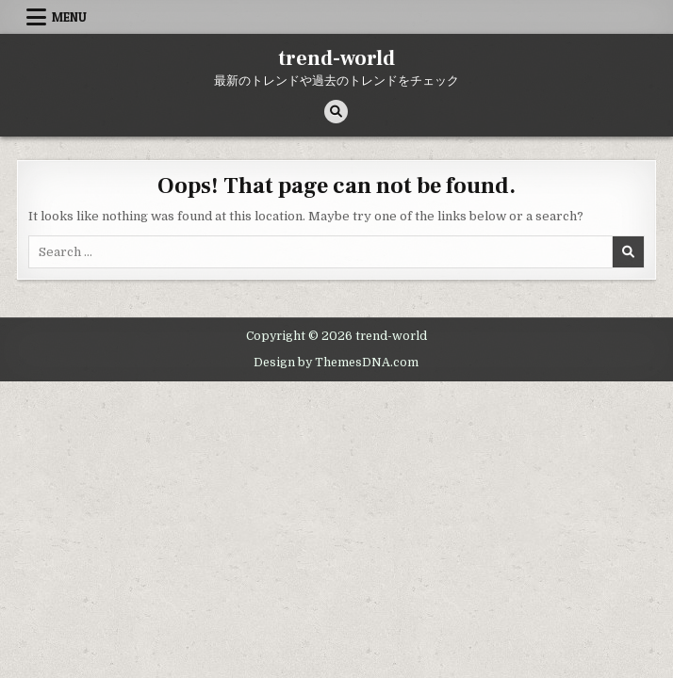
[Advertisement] (336, 522)
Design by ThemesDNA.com (336, 362)
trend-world (336, 58)
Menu (69, 16)
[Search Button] (336, 111)
